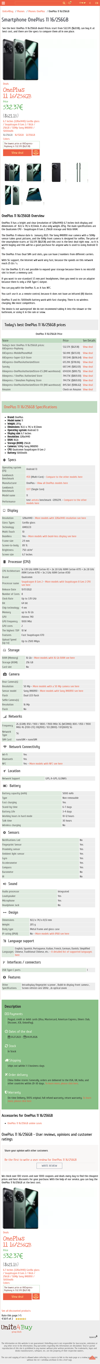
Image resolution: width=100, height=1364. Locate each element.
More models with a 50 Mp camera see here (56, 686)
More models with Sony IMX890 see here (61, 691)
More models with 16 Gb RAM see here (54, 657)
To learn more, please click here (61, 1083)
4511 (28, 477)
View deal (88, 346)
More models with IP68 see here (52, 933)
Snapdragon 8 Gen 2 (32, 581)
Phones (21, 11)
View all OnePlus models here (52, 483)
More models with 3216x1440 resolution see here (60, 518)
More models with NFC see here (46, 763)
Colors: (6, 139)
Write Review (49, 1165)
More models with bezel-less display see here (52, 536)
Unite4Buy (7, 11)
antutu (35, 500)
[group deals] (10, 3)
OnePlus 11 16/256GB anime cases (24, 1123)
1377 (28, 489)
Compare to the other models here (64, 477)
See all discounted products (16, 1311)
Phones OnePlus (36, 11)
